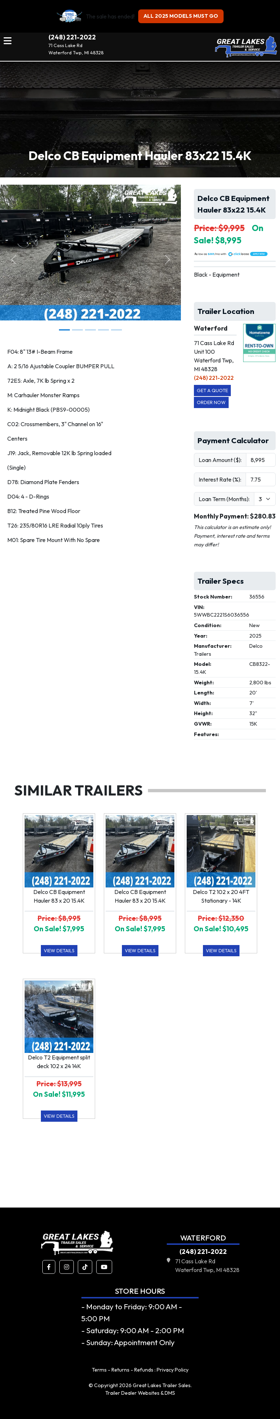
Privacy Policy (172, 1369)
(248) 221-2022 (72, 37)
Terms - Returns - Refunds (122, 1369)
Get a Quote (212, 390)
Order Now (211, 402)
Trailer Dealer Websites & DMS (140, 1393)
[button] (48, 1267)
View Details (59, 950)
